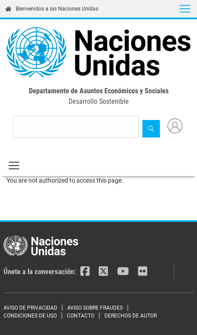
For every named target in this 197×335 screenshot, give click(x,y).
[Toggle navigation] (185, 9)
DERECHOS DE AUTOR (130, 316)
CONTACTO (80, 316)
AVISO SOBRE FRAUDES (95, 308)
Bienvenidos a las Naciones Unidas (51, 9)
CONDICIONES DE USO (30, 316)
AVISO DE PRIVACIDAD (30, 308)
